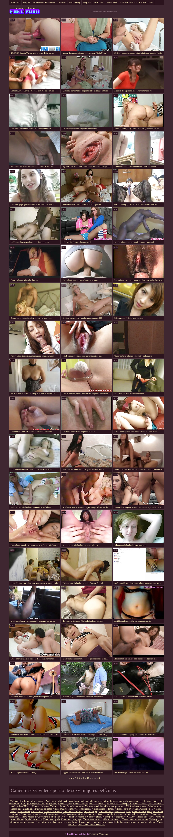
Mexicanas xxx (38, 801)
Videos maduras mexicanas (99, 822)
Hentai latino (119, 822)
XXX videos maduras (136, 806)
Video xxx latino (57, 806)
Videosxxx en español (83, 803)
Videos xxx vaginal (25, 822)
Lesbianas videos (134, 801)
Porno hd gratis (64, 822)
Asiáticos (62, 2)
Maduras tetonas (65, 801)
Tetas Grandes (111, 2)
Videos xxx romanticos (31, 814)
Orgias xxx (51, 803)
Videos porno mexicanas (73, 814)
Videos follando (69, 817)
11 (91, 777)
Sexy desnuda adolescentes (44, 2)
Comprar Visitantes (99, 834)
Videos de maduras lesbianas (91, 824)
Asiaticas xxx (132, 822)
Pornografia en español (50, 817)
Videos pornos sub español (119, 803)
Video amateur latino (19, 801)
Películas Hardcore (128, 2)
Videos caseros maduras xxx (135, 819)
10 (88, 777)
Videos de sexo (65, 803)
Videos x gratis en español (98, 814)
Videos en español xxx (114, 806)
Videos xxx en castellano (22, 809)
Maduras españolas (94, 806)
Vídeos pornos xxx (52, 814)
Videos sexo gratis (51, 819)
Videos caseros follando (102, 809)
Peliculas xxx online (72, 811)
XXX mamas (37, 811)
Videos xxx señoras (141, 814)
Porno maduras (81, 801)
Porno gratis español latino (32, 803)
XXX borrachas (106, 811)
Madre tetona (24, 811)
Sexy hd (26, 2)
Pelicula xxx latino (75, 806)
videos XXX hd (24, 806)
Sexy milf (87, 2)
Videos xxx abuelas (112, 819)
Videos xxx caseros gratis (89, 817)
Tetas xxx (148, 801)
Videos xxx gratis (82, 809)
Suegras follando (148, 822)
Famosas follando (40, 806)
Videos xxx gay (91, 811)
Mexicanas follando (53, 811)
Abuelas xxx (100, 803)
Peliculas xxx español (142, 811)
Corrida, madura (146, 2)
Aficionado (15, 2)
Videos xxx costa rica (142, 803)
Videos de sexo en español (126, 809)
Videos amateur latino (63, 809)
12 (98, 777)
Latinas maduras (117, 801)
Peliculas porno (155, 806)
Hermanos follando (24, 8)
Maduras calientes (43, 809)
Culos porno (146, 809)
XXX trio (131, 817)
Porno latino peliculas (46, 822)
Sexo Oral (98, 2)
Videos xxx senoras (145, 817)
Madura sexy (74, 2)
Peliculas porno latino (99, 801)
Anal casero (51, 801)
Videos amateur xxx (92, 819)
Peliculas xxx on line (120, 814)
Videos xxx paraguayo (71, 819)
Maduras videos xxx (29, 817)
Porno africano (79, 822)
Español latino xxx (33, 819)
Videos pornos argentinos (114, 817)
